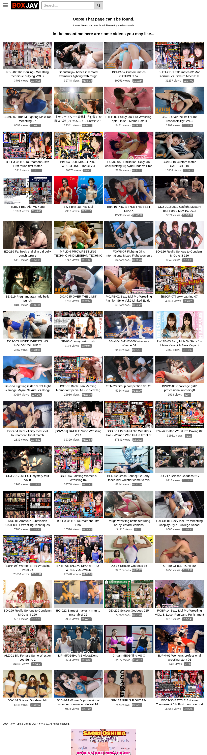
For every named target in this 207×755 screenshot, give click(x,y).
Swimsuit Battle (81, 19)
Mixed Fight (60, 19)
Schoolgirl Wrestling (66, 30)
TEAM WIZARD (106, 19)
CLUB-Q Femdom (16, 14)
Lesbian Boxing (153, 14)
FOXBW (25, 30)
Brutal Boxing (13, 19)
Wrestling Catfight (180, 14)
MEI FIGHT (98, 25)
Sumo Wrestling (37, 19)
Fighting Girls (78, 25)
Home (65, 14)
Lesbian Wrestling (84, 14)
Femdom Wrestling (44, 14)
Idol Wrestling (110, 14)
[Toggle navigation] (7, 5)
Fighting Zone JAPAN (171, 25)
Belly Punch (131, 14)
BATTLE (125, 19)
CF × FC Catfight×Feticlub (165, 19)
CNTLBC (10, 30)
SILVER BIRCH (55, 25)
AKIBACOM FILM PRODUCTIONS (131, 25)
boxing (139, 19)
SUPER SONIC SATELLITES (23, 25)
